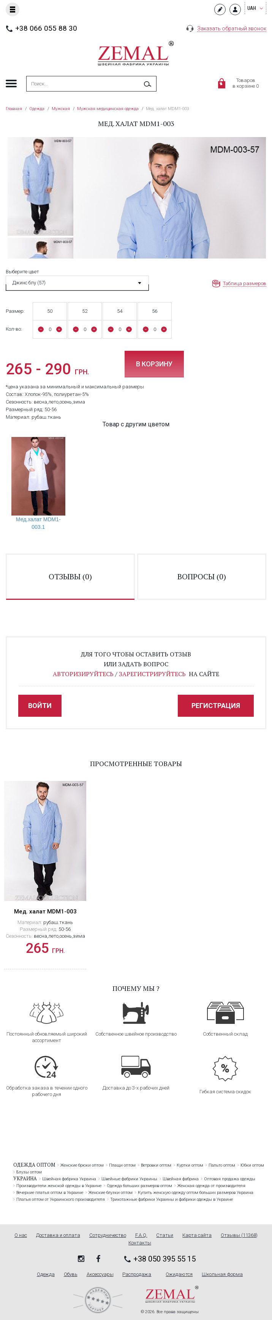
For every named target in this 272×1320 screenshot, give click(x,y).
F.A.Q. (141, 1235)
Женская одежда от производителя (211, 1185)
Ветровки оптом (156, 1165)
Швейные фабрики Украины (129, 1178)
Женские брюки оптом (82, 1165)
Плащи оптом (122, 1165)
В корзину (154, 364)
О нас (20, 1235)
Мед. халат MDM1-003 (45, 911)
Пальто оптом (222, 1165)
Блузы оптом (29, 1172)
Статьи (164, 1235)
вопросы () (201, 576)
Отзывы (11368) (239, 1235)
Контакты (139, 1243)
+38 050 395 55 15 (164, 1258)
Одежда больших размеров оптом (139, 1185)
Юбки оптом (252, 1165)
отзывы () (70, 576)
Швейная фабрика (181, 1178)
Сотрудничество (107, 1235)
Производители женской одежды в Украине (58, 1185)
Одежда (46, 1274)
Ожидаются (179, 1274)
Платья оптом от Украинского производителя (60, 1199)
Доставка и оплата (58, 1235)
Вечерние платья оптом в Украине (49, 1192)
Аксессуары (100, 1274)
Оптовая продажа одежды (229, 1178)
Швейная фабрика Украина (69, 1178)
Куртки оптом (190, 1165)
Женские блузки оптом (111, 1192)
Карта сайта (197, 1235)
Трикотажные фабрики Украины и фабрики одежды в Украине (171, 1199)
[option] (40, 186)
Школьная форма (222, 1274)
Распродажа (136, 1274)
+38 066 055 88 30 (46, 28)
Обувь (70, 1274)
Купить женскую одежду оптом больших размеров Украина (195, 1192)
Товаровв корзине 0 (245, 83)
